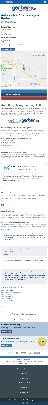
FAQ (25, 361)
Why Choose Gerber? (24, 383)
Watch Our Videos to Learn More (24, 320)
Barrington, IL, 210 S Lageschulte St (8, 300)
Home (6, 361)
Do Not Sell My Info (24, 396)
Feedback (21, 44)
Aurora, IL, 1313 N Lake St (6, 294)
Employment (24, 392)
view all (3, 306)
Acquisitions (40, 361)
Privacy (30, 361)
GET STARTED (6, 332)
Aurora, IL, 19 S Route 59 (6, 298)
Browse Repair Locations (24, 369)
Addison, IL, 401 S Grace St (7, 290)
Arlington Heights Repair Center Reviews (24, 314)
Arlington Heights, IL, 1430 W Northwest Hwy (11, 292)
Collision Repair (24, 378)
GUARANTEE (6, 346)
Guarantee (21, 363)
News (16, 361)
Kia (5, 184)
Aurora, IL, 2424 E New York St (7, 296)
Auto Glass (24, 373)
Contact (27, 363)
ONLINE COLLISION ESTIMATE (13, 94)
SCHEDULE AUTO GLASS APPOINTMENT (16, 98)
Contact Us (4, 44)
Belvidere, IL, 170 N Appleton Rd (8, 302)
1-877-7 (7, 2)
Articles (21, 361)
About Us (11, 361)
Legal (34, 361)
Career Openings (8, 49)
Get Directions (13, 44)
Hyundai (7, 183)
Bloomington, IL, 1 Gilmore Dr (7, 304)
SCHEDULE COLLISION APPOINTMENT (15, 91)
